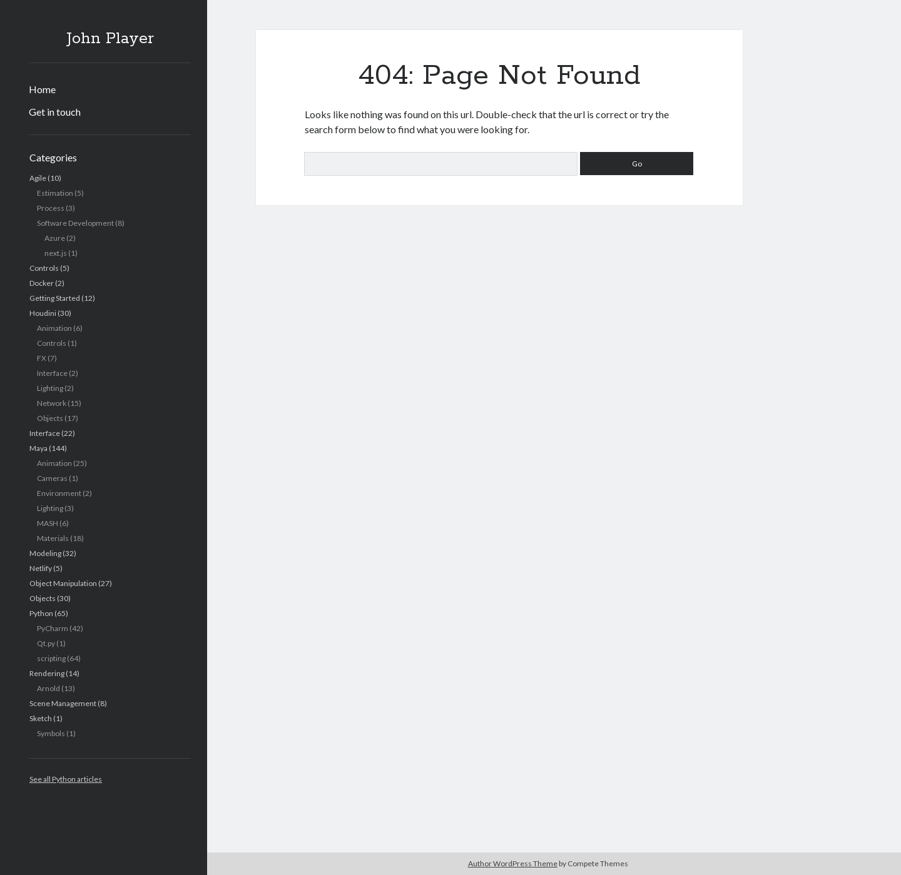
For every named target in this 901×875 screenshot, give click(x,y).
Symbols (51, 733)
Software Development (75, 223)
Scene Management (62, 703)
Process (50, 208)
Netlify (40, 568)
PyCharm (52, 628)
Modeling (45, 553)
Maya (38, 448)
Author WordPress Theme (512, 863)
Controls (44, 268)
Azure (54, 238)
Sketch (40, 718)
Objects (50, 418)
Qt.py (46, 643)
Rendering (46, 673)
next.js (55, 253)
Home (42, 89)
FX (41, 358)
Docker (41, 283)
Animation (54, 328)
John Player (110, 39)
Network (51, 403)
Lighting (50, 388)
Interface (52, 373)
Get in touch (55, 112)
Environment (59, 493)
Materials (53, 538)
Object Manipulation (63, 583)
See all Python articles (65, 779)
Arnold (48, 688)
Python (41, 613)
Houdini (42, 313)
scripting (51, 658)
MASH (47, 523)
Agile (37, 178)
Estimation (55, 193)
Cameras (52, 478)
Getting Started (54, 298)
